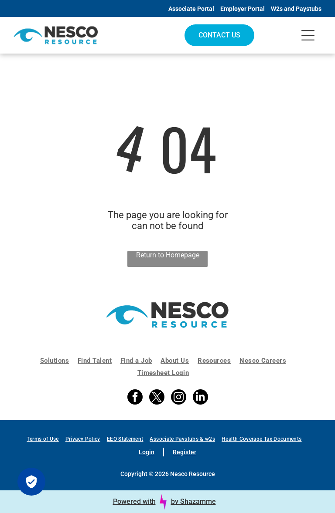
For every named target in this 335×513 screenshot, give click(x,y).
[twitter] (156, 398)
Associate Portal (191, 8)
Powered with (134, 501)
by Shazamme (193, 501)
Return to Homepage (167, 255)
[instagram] (178, 398)
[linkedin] (200, 398)
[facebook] (135, 398)
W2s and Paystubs (296, 8)
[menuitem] (59, 360)
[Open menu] (307, 35)
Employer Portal (242, 8)
